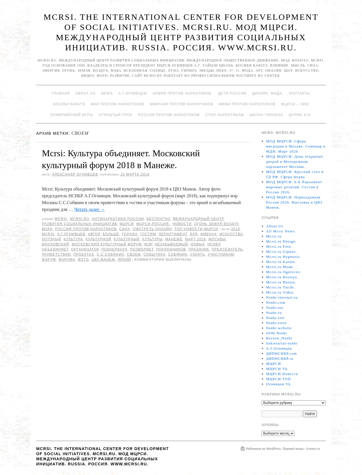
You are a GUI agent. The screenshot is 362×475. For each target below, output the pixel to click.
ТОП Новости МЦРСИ (196, 229)
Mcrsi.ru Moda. (280, 267)
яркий (124, 260)
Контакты (299, 93)
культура (73, 239)
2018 (235, 229)
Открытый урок (115, 115)
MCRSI (61, 219)
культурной (98, 239)
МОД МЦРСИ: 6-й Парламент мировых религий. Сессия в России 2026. (294, 187)
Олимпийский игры (71, 115)
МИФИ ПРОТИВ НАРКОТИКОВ (247, 104)
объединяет (55, 249)
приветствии (56, 254)
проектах (84, 254)
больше (111, 234)
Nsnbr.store (276, 323)
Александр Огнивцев (75, 174)
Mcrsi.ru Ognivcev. (283, 272)
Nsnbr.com (275, 302)
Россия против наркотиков (169, 115)
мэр (148, 244)
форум (49, 260)
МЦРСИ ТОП (278, 379)
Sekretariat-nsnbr (282, 343)
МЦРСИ (127, 224)
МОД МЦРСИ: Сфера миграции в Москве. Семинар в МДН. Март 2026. (296, 146)
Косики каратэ (69, 104)
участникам (221, 254)
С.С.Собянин (110, 254)
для (194, 234)
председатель (227, 249)
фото (83, 260)
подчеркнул (114, 249)
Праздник (199, 249)
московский (55, 244)
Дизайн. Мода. (267, 93)
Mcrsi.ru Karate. (281, 262)
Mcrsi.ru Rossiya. (282, 277)
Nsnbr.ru (274, 313)
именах (208, 234)
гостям (148, 234)
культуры (152, 239)
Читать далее (89, 209)
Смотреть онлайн (152, 229)
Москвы (217, 239)
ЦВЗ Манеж (103, 260)
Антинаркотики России (118, 219)
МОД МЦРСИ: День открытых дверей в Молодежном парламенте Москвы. (294, 161)
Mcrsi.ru (79, 219)
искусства (231, 234)
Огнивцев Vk (278, 384)
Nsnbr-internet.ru (282, 297)
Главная (61, 93)
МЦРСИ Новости (282, 374)
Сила (124, 229)
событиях (154, 254)
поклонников (171, 249)
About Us (86, 93)
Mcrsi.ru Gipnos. (281, 251)
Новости (182, 224)
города (129, 234)
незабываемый (171, 244)
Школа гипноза (266, 115)
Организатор (85, 249)
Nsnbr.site (275, 318)
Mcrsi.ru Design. (281, 241)
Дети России (232, 93)
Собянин (178, 254)
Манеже (173, 239)
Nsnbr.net (275, 307)
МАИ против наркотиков (117, 104)
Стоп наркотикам (224, 115)
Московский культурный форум (107, 244)
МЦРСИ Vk (277, 369)
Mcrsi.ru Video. (280, 292)
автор (94, 234)
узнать (197, 254)
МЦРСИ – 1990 (295, 104)
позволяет (142, 249)
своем (134, 254)
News (107, 93)
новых (198, 244)
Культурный (127, 239)
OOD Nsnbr (276, 333)
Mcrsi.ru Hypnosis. (283, 256)
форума (67, 260)
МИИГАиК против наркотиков (181, 104)
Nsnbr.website (279, 328)
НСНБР (213, 244)
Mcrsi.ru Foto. (279, 246)
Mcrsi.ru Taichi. (281, 287)
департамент (173, 234)
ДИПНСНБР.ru (280, 358)
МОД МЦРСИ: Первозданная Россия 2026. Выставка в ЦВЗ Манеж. (294, 202)
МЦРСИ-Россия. (153, 224)
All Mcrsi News (280, 231)
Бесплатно (158, 219)
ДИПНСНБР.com (281, 353)
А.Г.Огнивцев (132, 93)
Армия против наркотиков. (182, 93)
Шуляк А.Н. (300, 115)
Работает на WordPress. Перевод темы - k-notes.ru (283, 449)
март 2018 (195, 239)
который (51, 239)
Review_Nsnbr (279, 338)
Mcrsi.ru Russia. (281, 282)
